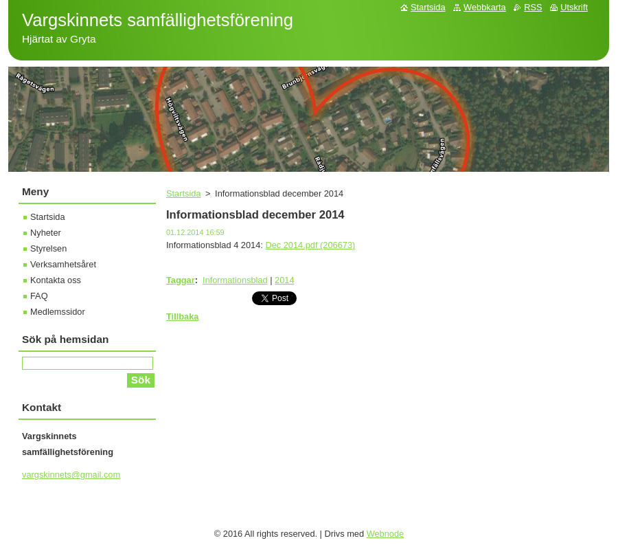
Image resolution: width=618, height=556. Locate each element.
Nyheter (45, 232)
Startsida (183, 193)
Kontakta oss (55, 280)
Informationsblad (235, 280)
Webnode (385, 534)
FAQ (39, 296)
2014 (284, 280)
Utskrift (574, 7)
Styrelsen (48, 248)
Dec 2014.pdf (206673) (310, 245)
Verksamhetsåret (63, 264)
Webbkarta (485, 7)
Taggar (180, 280)
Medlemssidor (57, 312)
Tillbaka (182, 316)
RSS (533, 7)
